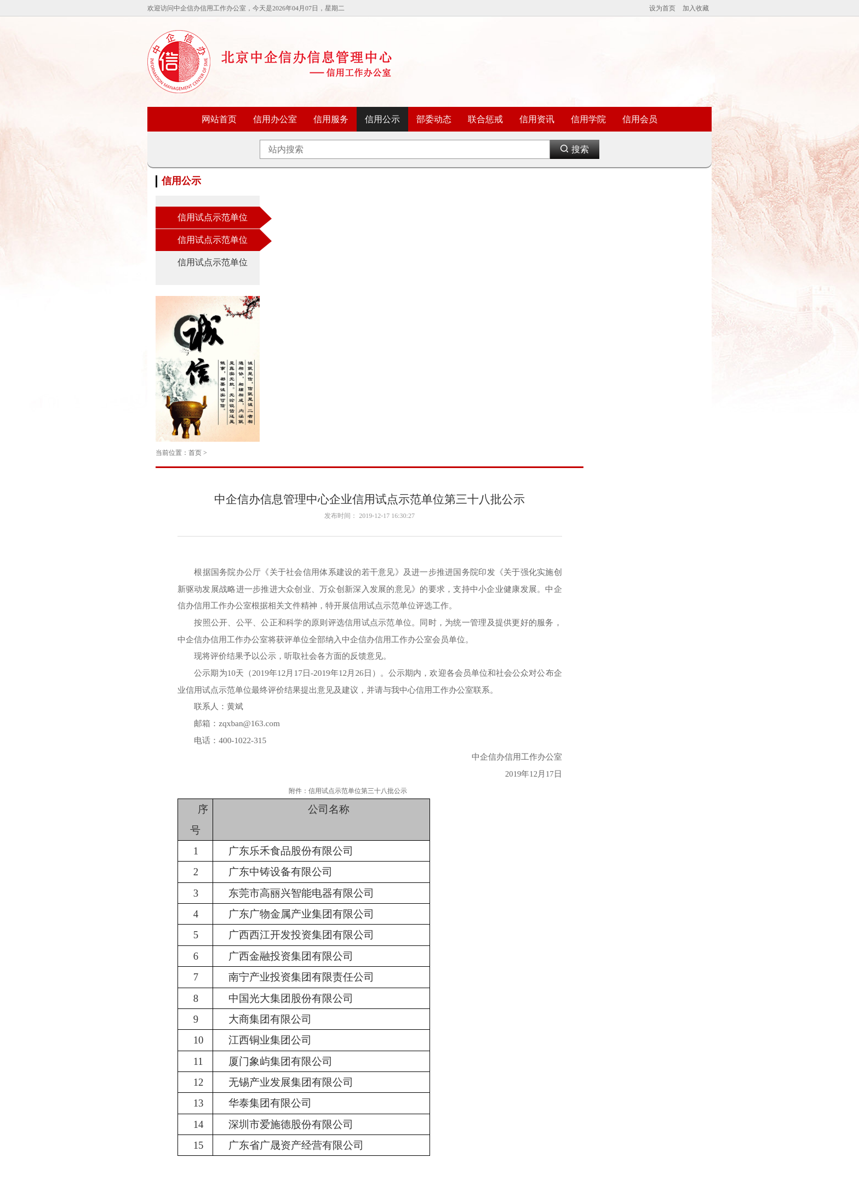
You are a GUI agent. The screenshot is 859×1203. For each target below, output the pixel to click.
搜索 (574, 150)
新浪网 (460, 1036)
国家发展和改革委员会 (188, 1002)
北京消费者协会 (566, 1013)
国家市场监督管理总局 (281, 1080)
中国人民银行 (268, 1058)
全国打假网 (559, 1058)
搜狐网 (460, 1058)
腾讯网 (460, 1047)
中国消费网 (627, 1069)
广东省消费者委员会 (640, 1080)
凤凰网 (553, 1080)
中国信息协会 (360, 1036)
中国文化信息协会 (367, 1092)
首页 (315, 181)
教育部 (165, 1080)
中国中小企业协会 (367, 1058)
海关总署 (261, 1092)
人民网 (553, 1024)
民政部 (165, 1103)
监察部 (258, 1024)
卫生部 (258, 1036)
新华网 (553, 1036)
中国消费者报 (630, 1058)
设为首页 (662, 8)
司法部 (258, 1002)
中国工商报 (627, 1002)
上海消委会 (627, 1103)
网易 (549, 1103)
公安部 (258, 1013)
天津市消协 (627, 1092)
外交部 (165, 1058)
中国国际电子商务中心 (483, 1002)
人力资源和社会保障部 (188, 1069)
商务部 (165, 1047)
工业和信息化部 (179, 1036)
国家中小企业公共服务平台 (380, 1069)
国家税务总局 (268, 1069)
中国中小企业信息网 (370, 1047)
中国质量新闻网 (634, 1013)
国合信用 (354, 1013)
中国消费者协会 (566, 1002)
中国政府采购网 (364, 1080)
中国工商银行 (470, 1024)
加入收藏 (696, 8)
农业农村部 (172, 1092)
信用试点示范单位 (212, 217)
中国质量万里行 (566, 1092)
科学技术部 (172, 1024)
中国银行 (463, 1013)
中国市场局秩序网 (367, 1024)
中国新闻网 (559, 1047)
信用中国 (354, 1002)
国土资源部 (264, 1047)
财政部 (165, 1013)
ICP (429, 1185)
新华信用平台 (360, 1103)
